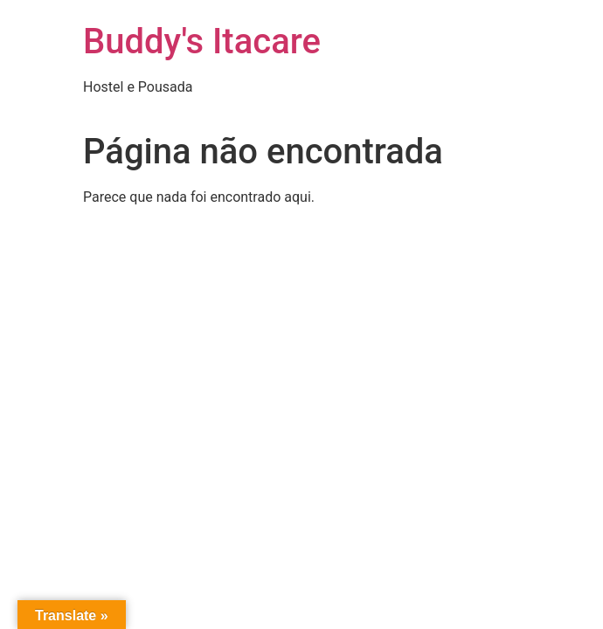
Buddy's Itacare (202, 41)
